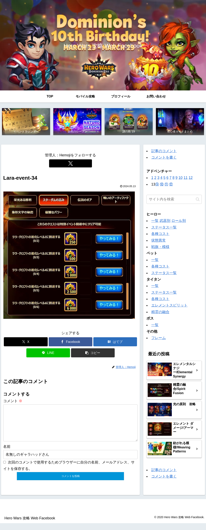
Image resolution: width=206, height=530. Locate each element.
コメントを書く (164, 158)
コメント (12, 402)
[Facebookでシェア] (70, 342)
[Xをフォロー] (70, 164)
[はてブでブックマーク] (115, 342)
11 (185, 178)
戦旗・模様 (160, 247)
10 (180, 178)
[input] (174, 199)
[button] (93, 353)
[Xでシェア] (25, 342)
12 (190, 178)
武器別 (165, 221)
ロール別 (178, 221)
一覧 (155, 221)
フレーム (158, 338)
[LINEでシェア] (48, 353)
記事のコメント (164, 152)
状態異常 (158, 241)
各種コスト (160, 234)
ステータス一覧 (164, 228)
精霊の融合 (160, 312)
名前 (6, 454)
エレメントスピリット (169, 306)
